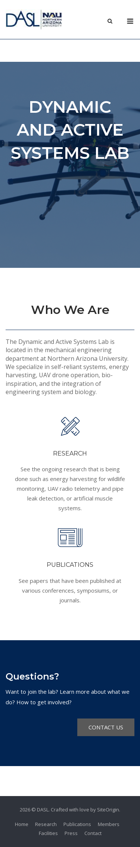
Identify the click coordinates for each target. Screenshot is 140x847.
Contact (93, 833)
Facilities (48, 833)
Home (21, 824)
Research (46, 824)
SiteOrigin (108, 809)
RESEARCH (70, 453)
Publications (77, 824)
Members (108, 824)
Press (71, 833)
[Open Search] (110, 21)
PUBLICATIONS (70, 564)
